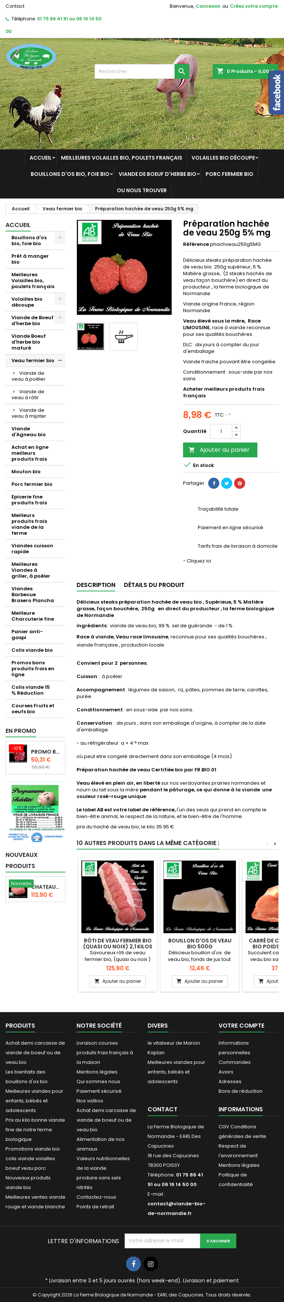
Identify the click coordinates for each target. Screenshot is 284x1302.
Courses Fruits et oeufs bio (32, 708)
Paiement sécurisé (99, 1091)
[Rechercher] (142, 71)
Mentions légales (97, 1071)
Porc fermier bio (229, 174)
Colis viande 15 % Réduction (30, 690)
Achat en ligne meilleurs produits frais (29, 453)
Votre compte (241, 1025)
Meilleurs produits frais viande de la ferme (29, 524)
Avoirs (226, 1071)
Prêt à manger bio (30, 259)
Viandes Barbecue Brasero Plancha (32, 594)
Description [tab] (96, 585)
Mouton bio (26, 471)
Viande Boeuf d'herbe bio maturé (28, 342)
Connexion (208, 6)
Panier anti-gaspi (27, 634)
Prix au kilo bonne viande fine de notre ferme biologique (35, 1129)
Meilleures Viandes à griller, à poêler (30, 570)
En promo (21, 731)
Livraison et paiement (211, 1280)
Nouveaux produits (22, 860)
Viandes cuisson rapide (32, 548)
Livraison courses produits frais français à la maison (105, 1052)
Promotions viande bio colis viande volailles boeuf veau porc (33, 1158)
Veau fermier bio (32, 360)
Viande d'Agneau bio (28, 431)
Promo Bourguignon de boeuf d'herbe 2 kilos (46, 752)
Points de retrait (95, 1206)
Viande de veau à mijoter (28, 413)
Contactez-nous (96, 1197)
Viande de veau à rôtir (27, 394)
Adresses (230, 1081)
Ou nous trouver (142, 190)
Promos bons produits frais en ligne (32, 668)
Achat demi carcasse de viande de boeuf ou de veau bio (35, 1052)
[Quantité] (221, 431)
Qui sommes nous (98, 1081)
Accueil (41, 157)
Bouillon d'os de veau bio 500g (199, 943)
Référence (196, 244)
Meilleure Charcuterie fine (32, 616)
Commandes (235, 1062)
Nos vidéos (90, 1100)
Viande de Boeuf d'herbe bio (157, 174)
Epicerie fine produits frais (29, 499)
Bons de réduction (241, 1091)
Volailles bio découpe (223, 157)
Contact (15, 6)
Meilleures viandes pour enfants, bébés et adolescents (34, 1101)
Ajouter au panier (219, 449)
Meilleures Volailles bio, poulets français (121, 157)
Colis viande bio (32, 650)
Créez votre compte (254, 6)
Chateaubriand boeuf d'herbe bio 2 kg (46, 887)
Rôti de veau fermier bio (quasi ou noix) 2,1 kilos (117, 943)
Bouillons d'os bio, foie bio (70, 174)
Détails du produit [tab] (154, 585)
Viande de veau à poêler (28, 376)
